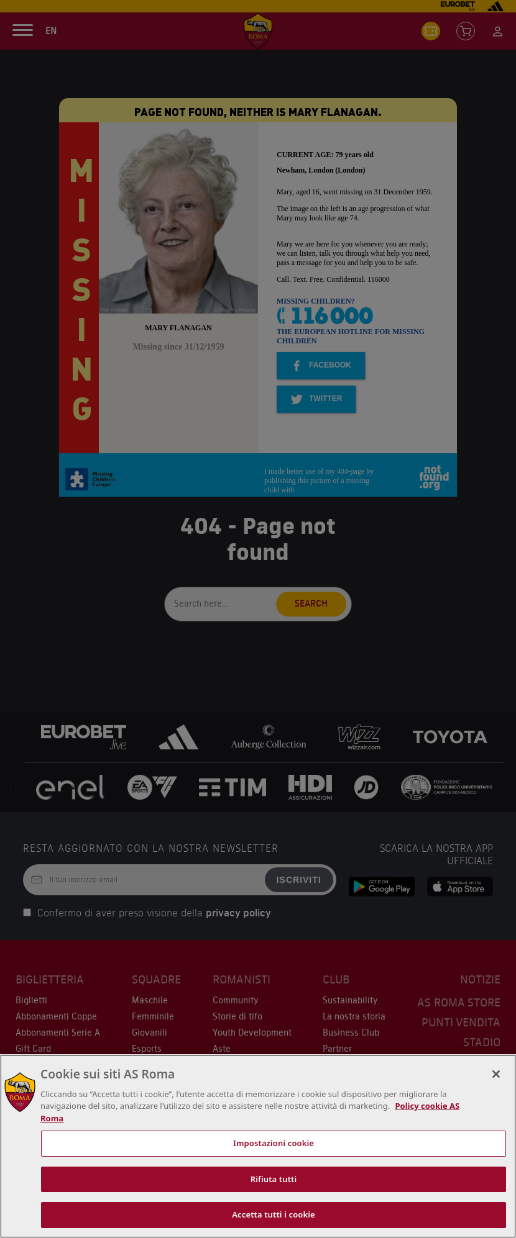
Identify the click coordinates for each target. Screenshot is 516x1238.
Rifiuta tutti (274, 1179)
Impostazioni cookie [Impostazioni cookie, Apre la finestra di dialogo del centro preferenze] (273, 1143)
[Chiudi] (496, 1074)
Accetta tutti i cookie (273, 1214)
